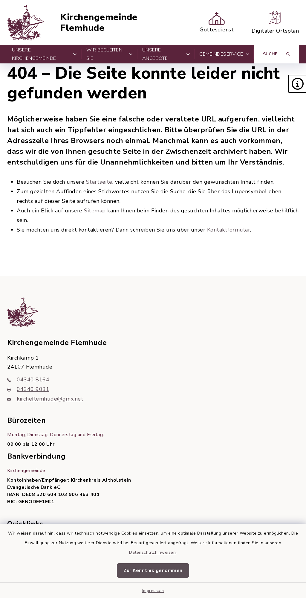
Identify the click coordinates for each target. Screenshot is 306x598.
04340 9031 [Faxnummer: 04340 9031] (28, 389)
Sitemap (95, 210)
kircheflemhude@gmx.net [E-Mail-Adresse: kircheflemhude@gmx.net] (45, 398)
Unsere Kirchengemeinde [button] (44, 54)
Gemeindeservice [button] (224, 54)
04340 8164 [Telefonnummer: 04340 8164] (28, 379)
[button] (297, 84)
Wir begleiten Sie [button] (109, 54)
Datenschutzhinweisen (152, 552)
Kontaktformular (228, 229)
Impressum (153, 591)
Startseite (99, 181)
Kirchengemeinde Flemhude (98, 23)
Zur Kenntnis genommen (153, 570)
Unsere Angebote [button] (166, 54)
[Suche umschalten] (276, 54)
